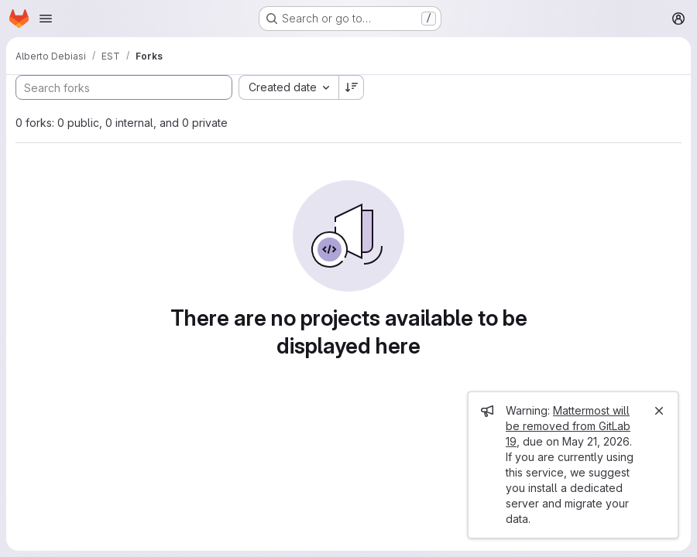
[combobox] (288, 87)
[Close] (659, 411)
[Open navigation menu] (45, 18)
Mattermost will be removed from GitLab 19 (568, 426)
